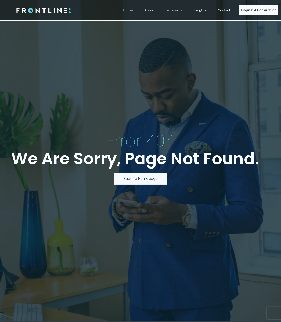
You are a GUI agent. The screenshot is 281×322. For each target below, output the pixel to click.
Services (174, 10)
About (149, 10)
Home (128, 10)
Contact (224, 10)
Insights (200, 10)
